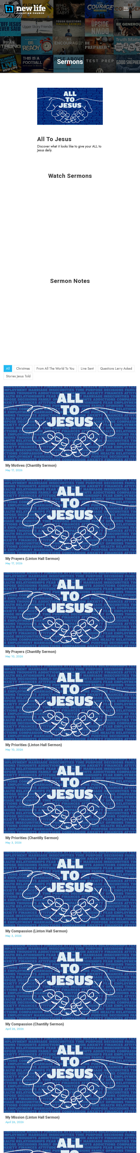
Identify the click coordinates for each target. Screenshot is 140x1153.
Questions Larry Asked (116, 616)
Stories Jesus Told (18, 624)
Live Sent (87, 616)
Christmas (23, 616)
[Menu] (126, 9)
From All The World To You (55, 616)
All (8, 616)
